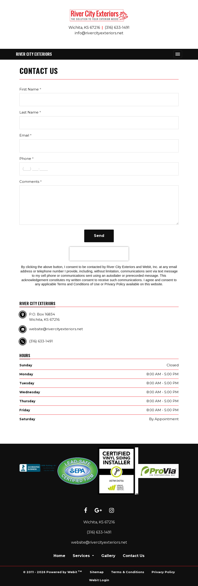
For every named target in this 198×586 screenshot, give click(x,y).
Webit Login (99, 580)
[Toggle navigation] (177, 54)
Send (99, 235)
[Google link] (98, 511)
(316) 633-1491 (117, 27)
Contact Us (133, 556)
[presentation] (99, 254)
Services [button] (82, 556)
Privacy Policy (163, 572)
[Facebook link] (85, 511)
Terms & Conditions (127, 572)
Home (59, 556)
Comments (29, 181)
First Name (29, 89)
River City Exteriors (34, 54)
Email (24, 135)
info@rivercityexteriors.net (99, 33)
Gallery (108, 556)
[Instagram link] (111, 511)
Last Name (29, 112)
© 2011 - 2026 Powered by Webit (52, 572)
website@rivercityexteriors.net (99, 542)
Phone (25, 158)
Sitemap (97, 572)
